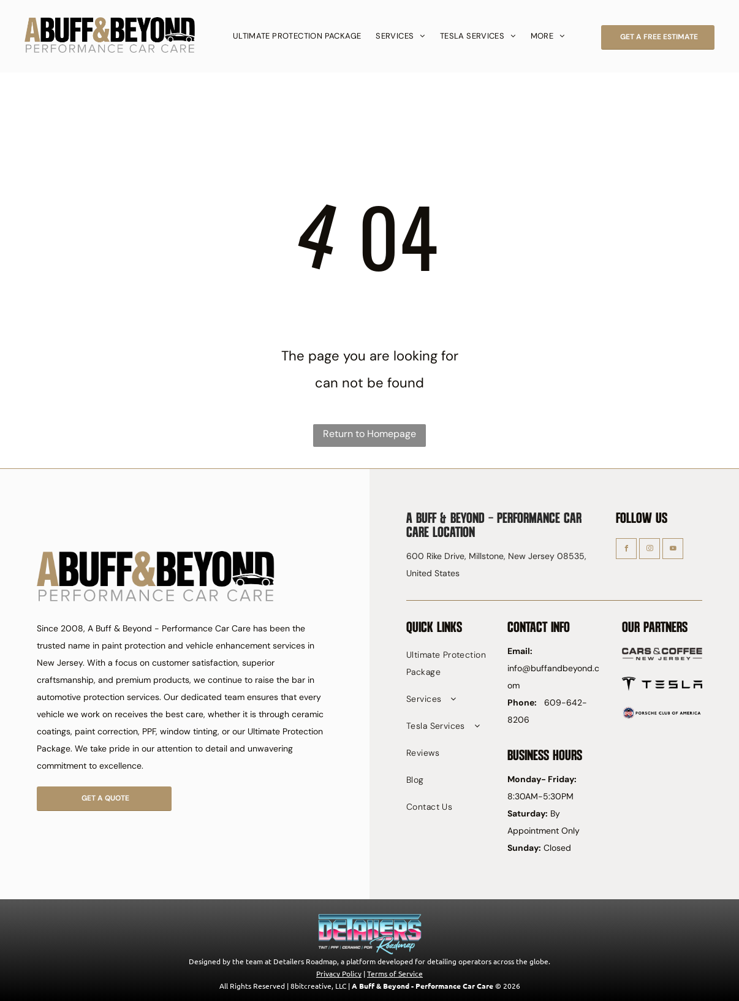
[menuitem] (297, 36)
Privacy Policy (339, 973)
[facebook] (626, 550)
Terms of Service (395, 973)
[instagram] (649, 550)
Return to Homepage (369, 433)
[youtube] (672, 550)
